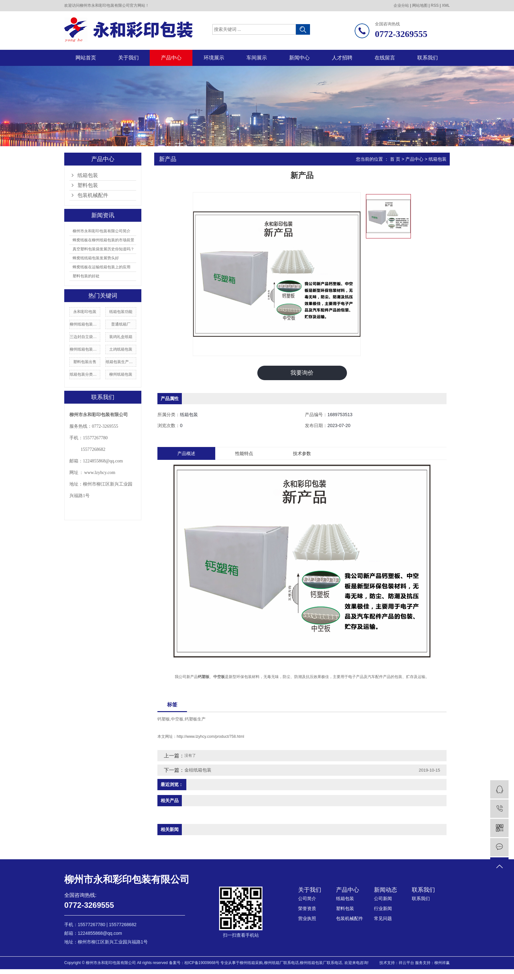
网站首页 (85, 57)
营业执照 (307, 918)
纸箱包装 (87, 175)
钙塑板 (163, 719)
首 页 (395, 159)
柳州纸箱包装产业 (85, 324)
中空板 (177, 719)
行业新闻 (383, 908)
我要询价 (302, 373)
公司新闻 (383, 898)
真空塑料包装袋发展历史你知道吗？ (103, 249)
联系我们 (427, 57)
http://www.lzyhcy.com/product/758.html (210, 736)
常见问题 (383, 918)
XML (446, 5)
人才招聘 (342, 57)
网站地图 (420, 5)
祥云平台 (406, 963)
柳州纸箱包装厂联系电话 (321, 963)
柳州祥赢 (442, 963)
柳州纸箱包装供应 (85, 349)
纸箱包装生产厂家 (121, 362)
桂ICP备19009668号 (201, 963)
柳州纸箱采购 (251, 963)
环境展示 (214, 57)
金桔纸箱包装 (197, 770)
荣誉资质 (307, 908)
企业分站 (401, 5)
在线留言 (385, 57)
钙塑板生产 (195, 719)
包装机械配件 (92, 195)
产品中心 (171, 57)
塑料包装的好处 (86, 276)
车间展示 (256, 57)
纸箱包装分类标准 (85, 374)
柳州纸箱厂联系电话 (281, 963)
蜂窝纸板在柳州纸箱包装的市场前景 (103, 240)
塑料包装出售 (84, 362)
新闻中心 (299, 57)
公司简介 (307, 898)
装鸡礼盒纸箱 (120, 337)
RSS (435, 5)
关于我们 (128, 57)
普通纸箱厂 (120, 324)
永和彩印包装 (84, 311)
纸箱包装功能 (120, 311)
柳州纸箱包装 (120, 374)
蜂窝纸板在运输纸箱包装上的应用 (101, 267)
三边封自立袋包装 (85, 337)
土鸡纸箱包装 (120, 349)
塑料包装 (87, 185)
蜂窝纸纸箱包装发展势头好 (96, 258)
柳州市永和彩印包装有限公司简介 (101, 231)
